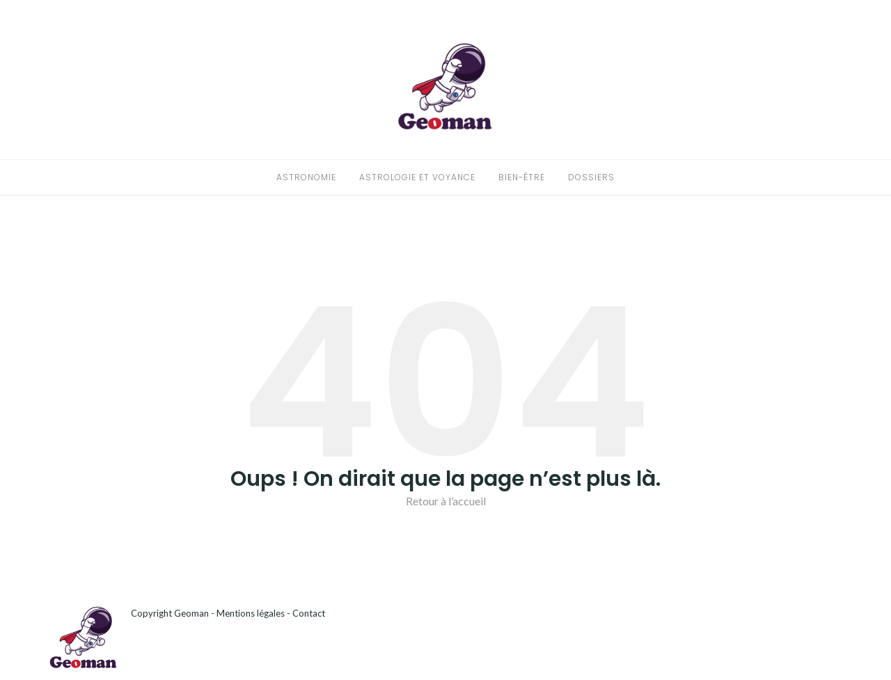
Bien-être (521, 177)
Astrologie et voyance (417, 177)
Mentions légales (250, 613)
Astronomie (306, 177)
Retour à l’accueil (446, 500)
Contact (308, 613)
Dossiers (591, 177)
